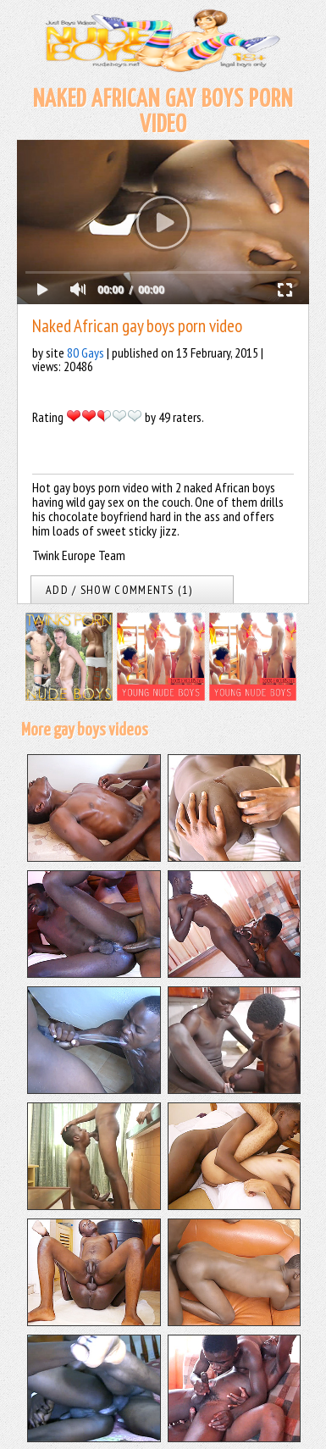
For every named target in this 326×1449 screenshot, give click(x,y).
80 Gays (85, 352)
